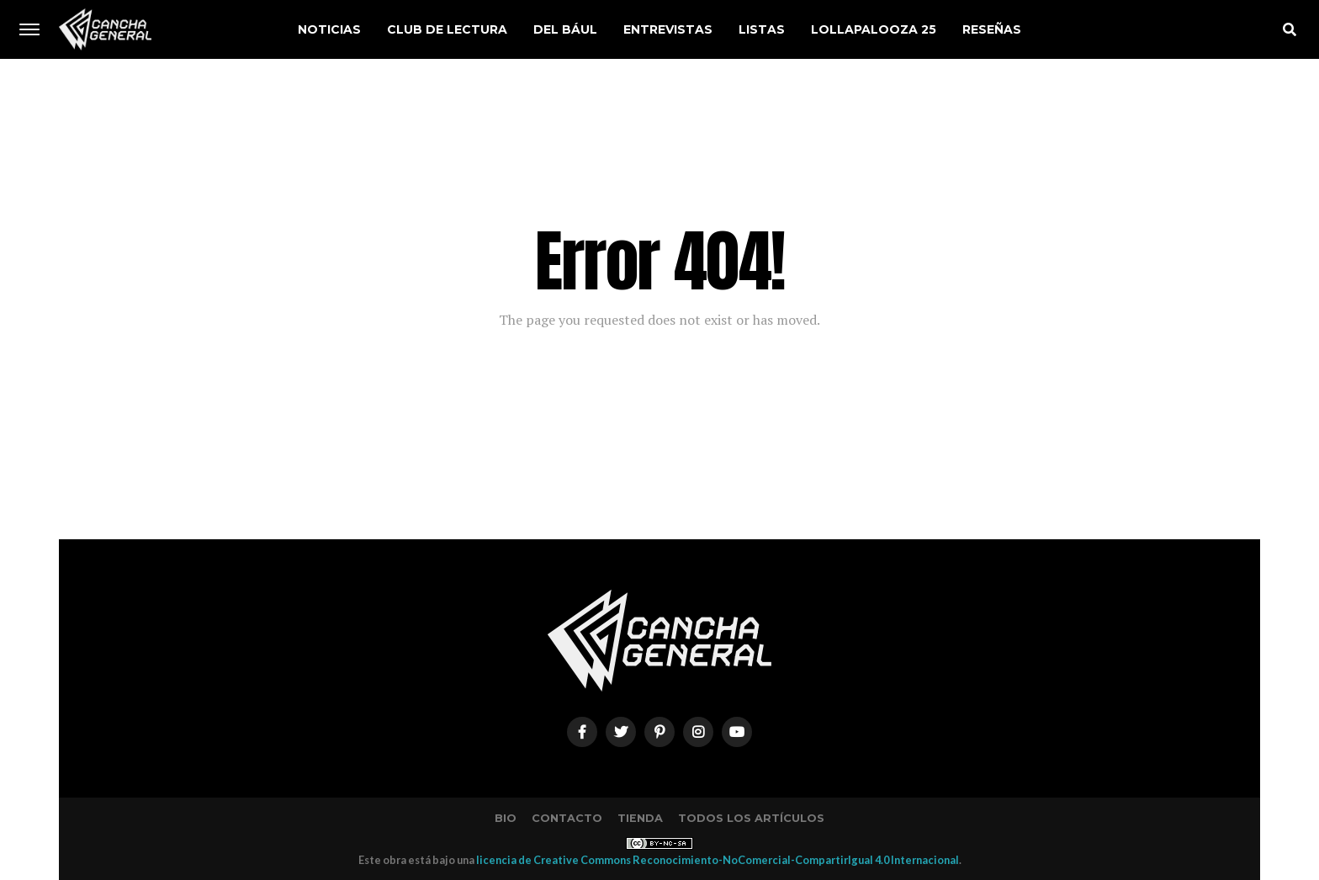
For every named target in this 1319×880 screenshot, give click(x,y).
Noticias (329, 29)
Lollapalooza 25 (873, 29)
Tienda (640, 818)
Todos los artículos (751, 818)
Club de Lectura (447, 29)
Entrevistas (667, 29)
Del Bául (565, 29)
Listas (762, 29)
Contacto (567, 818)
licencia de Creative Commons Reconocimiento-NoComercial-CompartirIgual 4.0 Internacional (717, 860)
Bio (505, 818)
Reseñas (991, 29)
